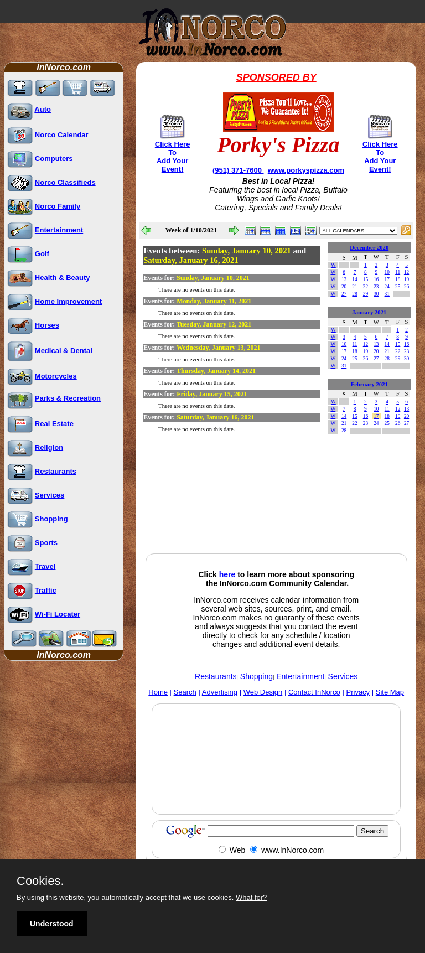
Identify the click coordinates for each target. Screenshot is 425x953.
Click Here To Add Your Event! (172, 156)
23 (376, 286)
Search (185, 692)
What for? (251, 897)
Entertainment (59, 230)
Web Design (263, 692)
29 (365, 294)
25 (397, 286)
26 (406, 286)
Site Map (390, 692)
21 (354, 286)
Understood (52, 923)
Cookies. (40, 881)
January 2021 (369, 312)
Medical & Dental (63, 350)
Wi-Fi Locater (57, 614)
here (227, 574)
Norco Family (57, 206)
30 (376, 294)
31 (387, 294)
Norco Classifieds (65, 182)
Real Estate (54, 423)
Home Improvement (68, 301)
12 (406, 272)
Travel (45, 566)
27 (343, 294)
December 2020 (369, 248)
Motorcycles (56, 376)
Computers (54, 158)
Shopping (51, 519)
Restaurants (55, 471)
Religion (49, 447)
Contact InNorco (314, 692)
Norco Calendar (62, 135)
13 (343, 279)
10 (387, 272)
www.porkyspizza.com (306, 170)
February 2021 (369, 384)
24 (387, 286)
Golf (42, 254)
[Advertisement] (227, 524)
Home (158, 692)
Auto (42, 109)
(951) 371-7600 (238, 170)
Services (50, 495)
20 (343, 286)
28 (354, 294)
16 (376, 279)
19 (406, 279)
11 (397, 272)
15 (365, 279)
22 (365, 286)
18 (397, 279)
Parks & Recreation (68, 398)
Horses (47, 325)
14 (354, 279)
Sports (46, 542)
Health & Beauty (62, 277)
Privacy (358, 692)
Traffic (45, 590)
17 (387, 279)
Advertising (219, 692)
